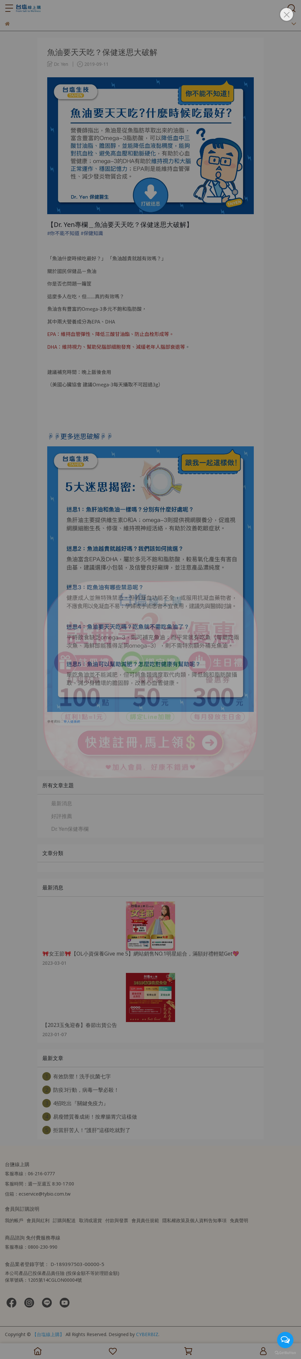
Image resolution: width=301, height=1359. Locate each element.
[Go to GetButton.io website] (285, 1352)
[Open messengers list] (285, 1340)
